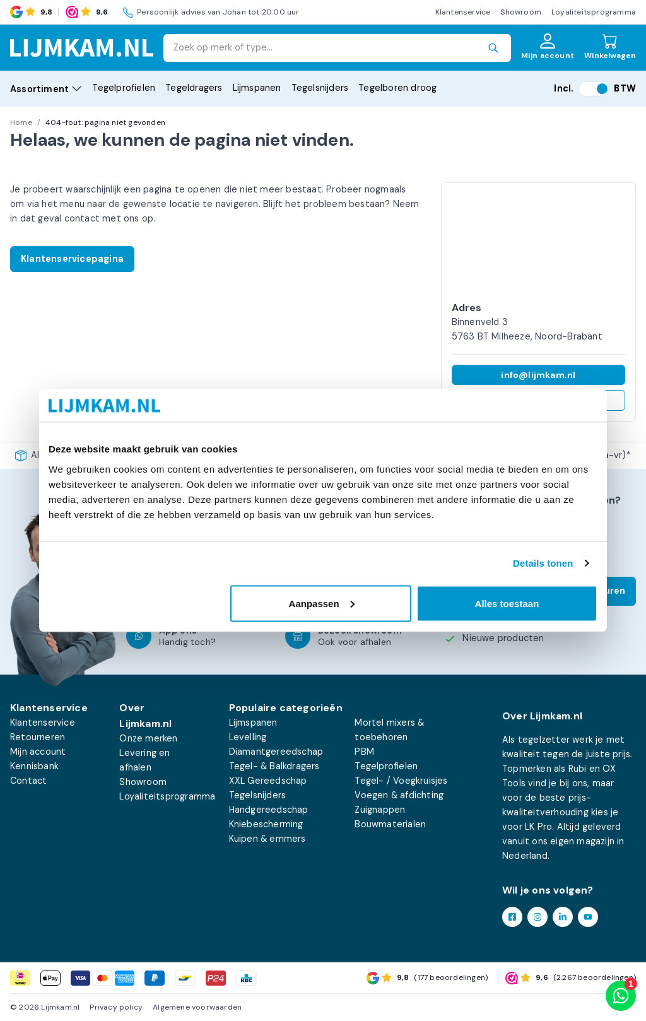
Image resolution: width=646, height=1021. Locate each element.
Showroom (520, 12)
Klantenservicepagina (72, 258)
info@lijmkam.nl (538, 375)
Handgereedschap (268, 809)
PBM (364, 751)
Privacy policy (116, 1007)
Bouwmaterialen (390, 824)
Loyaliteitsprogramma (593, 12)
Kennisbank (34, 766)
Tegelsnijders (320, 87)
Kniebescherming (266, 824)
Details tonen (543, 563)
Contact (28, 780)
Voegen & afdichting (399, 795)
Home (21, 122)
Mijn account (38, 751)
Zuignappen (380, 809)
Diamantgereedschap (276, 751)
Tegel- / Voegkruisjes (401, 780)
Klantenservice (463, 12)
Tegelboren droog (397, 87)
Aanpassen (322, 603)
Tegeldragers (193, 87)
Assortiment (46, 89)
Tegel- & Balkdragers (274, 766)
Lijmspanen (257, 87)
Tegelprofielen (123, 87)
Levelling (248, 737)
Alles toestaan (507, 603)
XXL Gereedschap (268, 780)
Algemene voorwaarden (197, 1007)
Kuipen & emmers (267, 838)
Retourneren (37, 737)
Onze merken (148, 738)
